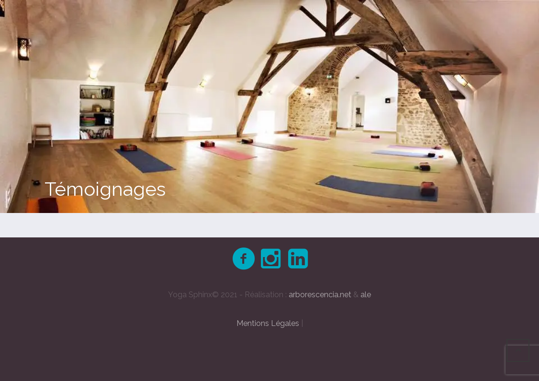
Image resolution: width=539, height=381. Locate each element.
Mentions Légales (267, 323)
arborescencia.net (320, 294)
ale (365, 294)
